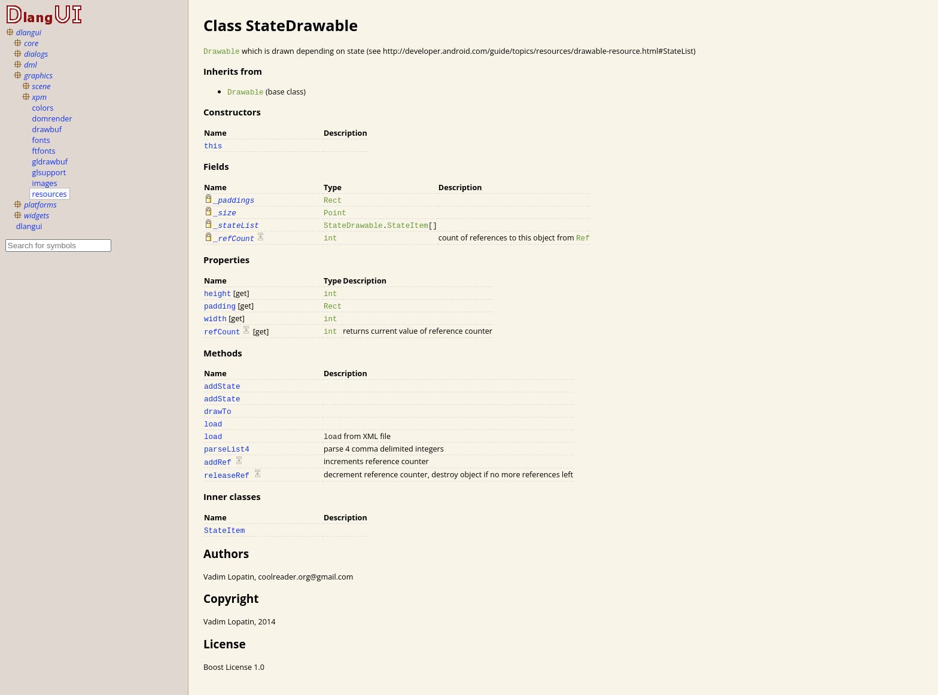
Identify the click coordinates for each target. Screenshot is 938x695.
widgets (36, 215)
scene (41, 86)
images (44, 183)
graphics (38, 75)
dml (30, 64)
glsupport (49, 172)
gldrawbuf (50, 161)
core (31, 43)
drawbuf (47, 129)
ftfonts (44, 150)
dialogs (36, 53)
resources (49, 193)
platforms (40, 204)
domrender (52, 118)
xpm (39, 97)
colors (43, 107)
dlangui (28, 32)
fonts (41, 140)
